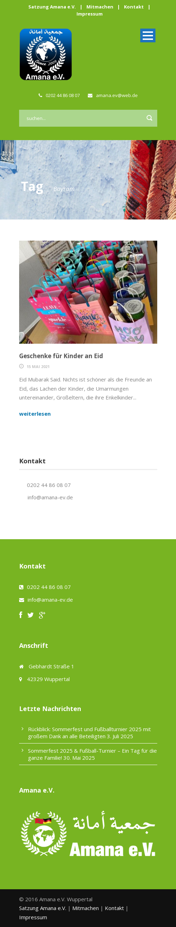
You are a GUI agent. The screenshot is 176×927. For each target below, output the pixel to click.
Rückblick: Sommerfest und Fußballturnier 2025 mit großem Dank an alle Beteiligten (89, 733)
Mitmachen (99, 7)
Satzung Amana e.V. (52, 7)
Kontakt (134, 7)
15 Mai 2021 (38, 366)
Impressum (89, 14)
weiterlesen (35, 413)
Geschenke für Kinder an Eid (61, 356)
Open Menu (147, 35)
